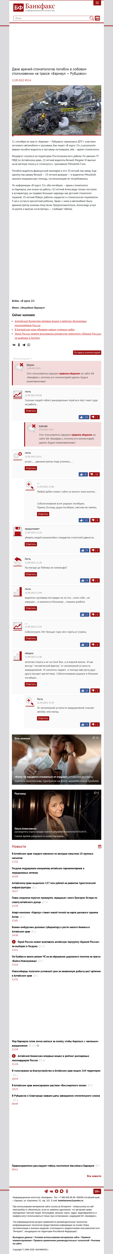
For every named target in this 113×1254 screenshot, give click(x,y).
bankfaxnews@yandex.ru (70, 1200)
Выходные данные (23, 1237)
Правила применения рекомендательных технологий (61, 1240)
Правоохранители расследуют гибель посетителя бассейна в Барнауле (53, 1165)
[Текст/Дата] (97, 18)
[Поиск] (91, 18)
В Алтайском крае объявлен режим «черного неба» (45, 329)
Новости (19, 846)
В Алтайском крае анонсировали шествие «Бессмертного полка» (49, 1085)
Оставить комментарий (87, 352)
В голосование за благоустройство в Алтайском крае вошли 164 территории (56, 1070)
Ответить (31, 410)
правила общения (69, 373)
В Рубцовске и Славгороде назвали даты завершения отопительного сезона (56, 1095)
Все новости (94, 1176)
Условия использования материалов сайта (57, 1237)
